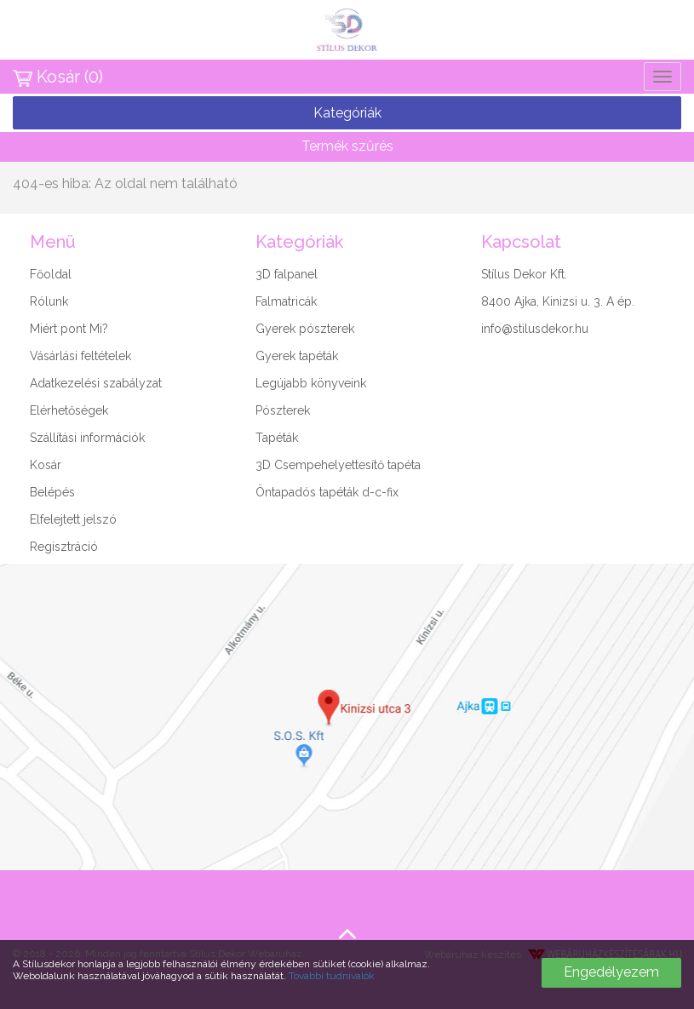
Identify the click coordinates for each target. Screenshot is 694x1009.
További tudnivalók (332, 976)
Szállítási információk (87, 437)
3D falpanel (286, 274)
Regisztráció (64, 546)
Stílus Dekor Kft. (524, 274)
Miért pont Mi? (69, 328)
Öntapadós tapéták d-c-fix (327, 492)
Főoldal (51, 274)
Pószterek (282, 410)
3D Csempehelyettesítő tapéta (338, 465)
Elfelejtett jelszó (73, 519)
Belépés (52, 492)
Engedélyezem (611, 972)
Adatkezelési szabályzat (96, 383)
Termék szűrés (347, 146)
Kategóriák (347, 113)
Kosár (45, 465)
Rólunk (49, 301)
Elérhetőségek (69, 410)
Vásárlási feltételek (80, 356)
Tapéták (276, 437)
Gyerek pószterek (304, 328)
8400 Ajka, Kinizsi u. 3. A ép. (557, 301)
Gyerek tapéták (296, 356)
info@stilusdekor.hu (534, 328)
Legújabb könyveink (310, 383)
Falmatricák (286, 301)
